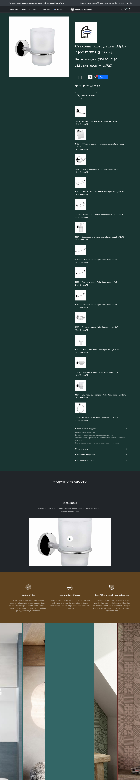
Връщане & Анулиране (101, 460)
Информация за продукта (101, 428)
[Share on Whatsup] (98, 86)
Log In (129, 3)
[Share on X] (76, 86)
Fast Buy (102, 77)
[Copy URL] (95, 86)
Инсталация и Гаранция (101, 454)
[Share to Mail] (91, 86)
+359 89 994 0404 (86, 95)
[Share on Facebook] (80, 86)
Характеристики (101, 449)
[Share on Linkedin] (84, 86)
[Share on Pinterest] (87, 86)
